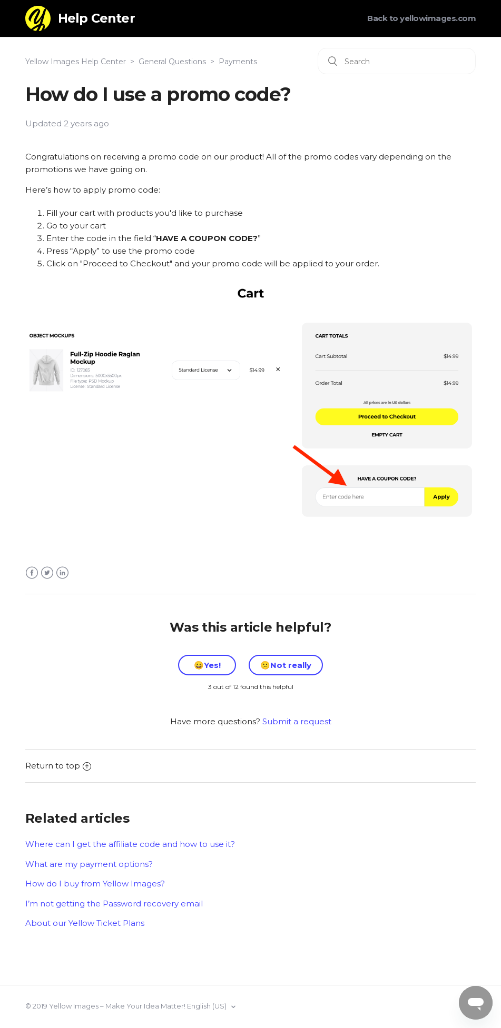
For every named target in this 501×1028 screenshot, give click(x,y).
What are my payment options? (89, 864)
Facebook (31, 573)
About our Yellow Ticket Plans (84, 923)
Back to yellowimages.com (421, 18)
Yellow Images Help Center (75, 61)
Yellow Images (74, 1006)
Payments (238, 61)
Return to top (58, 766)
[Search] (397, 61)
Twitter (47, 573)
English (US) (207, 1006)
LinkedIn (62, 573)
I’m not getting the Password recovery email (114, 904)
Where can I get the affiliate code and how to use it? (130, 844)
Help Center (96, 18)
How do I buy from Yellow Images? (95, 884)
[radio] (207, 665)
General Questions (172, 61)
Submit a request (296, 721)
